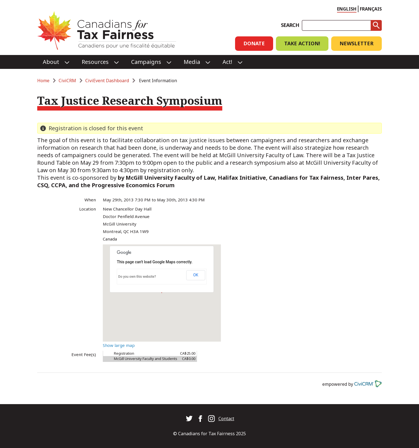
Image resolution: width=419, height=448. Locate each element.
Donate (254, 43)
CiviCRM (67, 80)
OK (195, 275)
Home (43, 80)
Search (290, 25)
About (51, 62)
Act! (227, 62)
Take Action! (302, 43)
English (346, 9)
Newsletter (356, 43)
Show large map (119, 345)
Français (371, 9)
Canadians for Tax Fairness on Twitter (189, 418)
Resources (95, 62)
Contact (226, 419)
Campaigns (146, 62)
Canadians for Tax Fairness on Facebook (200, 418)
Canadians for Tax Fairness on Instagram (211, 418)
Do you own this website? (137, 277)
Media (192, 62)
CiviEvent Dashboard (107, 80)
